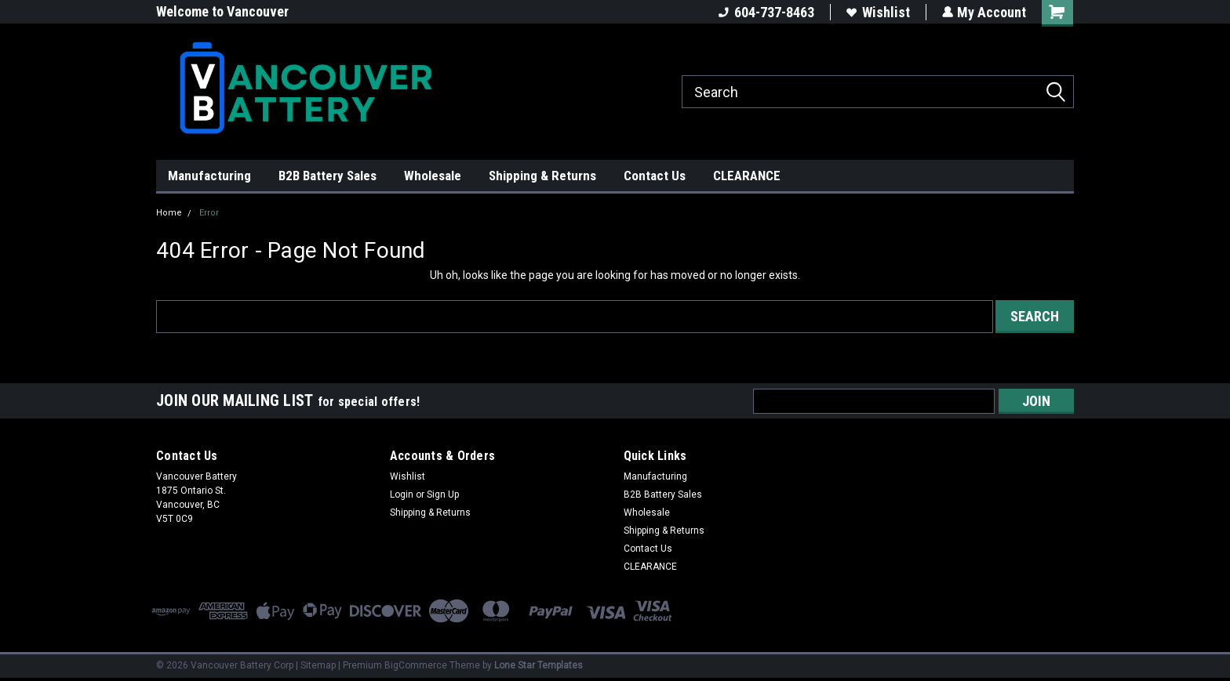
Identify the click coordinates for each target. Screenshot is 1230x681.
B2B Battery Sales (327, 175)
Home (169, 213)
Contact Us (655, 175)
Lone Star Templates (538, 665)
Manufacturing (209, 175)
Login (401, 494)
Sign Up (443, 494)
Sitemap (318, 665)
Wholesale (432, 175)
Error (209, 213)
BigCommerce (415, 665)
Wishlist (877, 12)
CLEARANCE (747, 175)
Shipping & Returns (542, 175)
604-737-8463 (765, 12)
